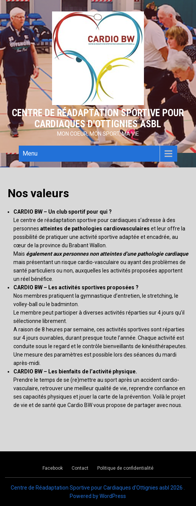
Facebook (52, 468)
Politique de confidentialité (125, 468)
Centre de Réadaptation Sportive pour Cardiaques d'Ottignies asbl (98, 118)
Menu (30, 153)
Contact (80, 468)
